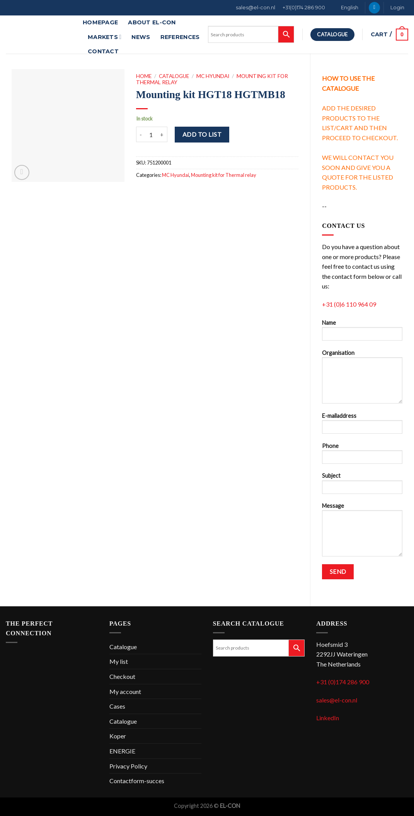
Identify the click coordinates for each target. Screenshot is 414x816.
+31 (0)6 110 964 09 (349, 304)
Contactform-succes (136, 780)
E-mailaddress (362, 425)
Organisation (362, 379)
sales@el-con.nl (255, 7)
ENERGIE (122, 751)
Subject (362, 485)
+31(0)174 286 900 (304, 7)
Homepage (100, 22)
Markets (104, 37)
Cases (117, 706)
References (180, 37)
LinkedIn (327, 717)
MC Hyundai (212, 76)
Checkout (122, 676)
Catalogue (174, 76)
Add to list (201, 134)
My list (118, 661)
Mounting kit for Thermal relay (223, 175)
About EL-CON (151, 22)
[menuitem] (345, 8)
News (140, 37)
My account (125, 691)
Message (362, 532)
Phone (362, 456)
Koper (117, 736)
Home (144, 76)
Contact (103, 51)
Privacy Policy (128, 766)
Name (362, 332)
